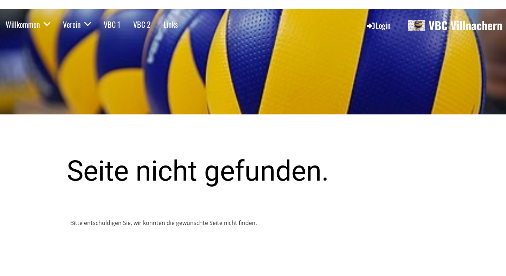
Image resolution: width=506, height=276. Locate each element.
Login (378, 25)
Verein (77, 24)
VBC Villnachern (465, 25)
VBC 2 (142, 24)
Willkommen (28, 24)
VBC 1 (112, 24)
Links (170, 24)
